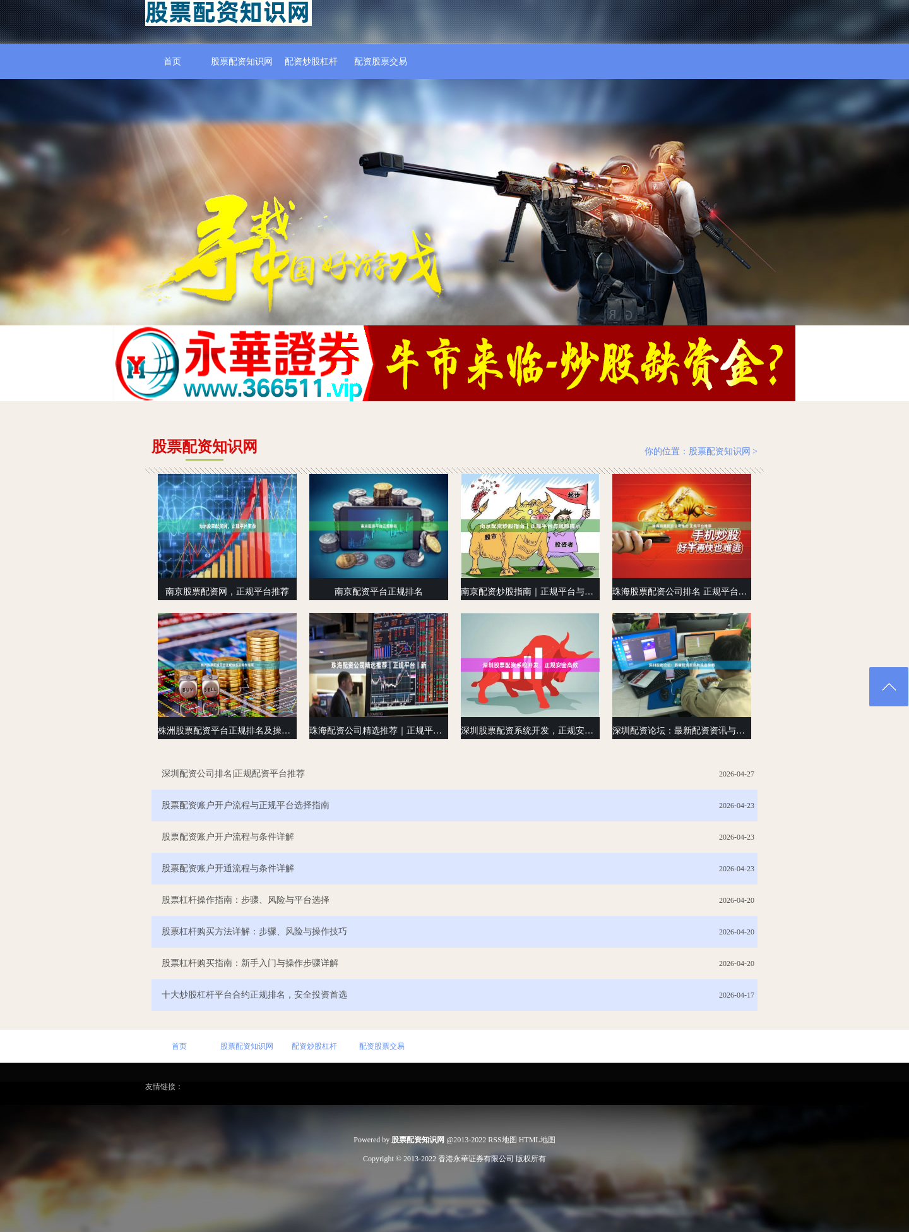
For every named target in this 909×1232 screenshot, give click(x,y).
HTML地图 (537, 1139)
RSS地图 (502, 1139)
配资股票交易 (380, 61)
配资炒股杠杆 (311, 61)
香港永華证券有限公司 (476, 1158)
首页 (172, 61)
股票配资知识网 (242, 61)
